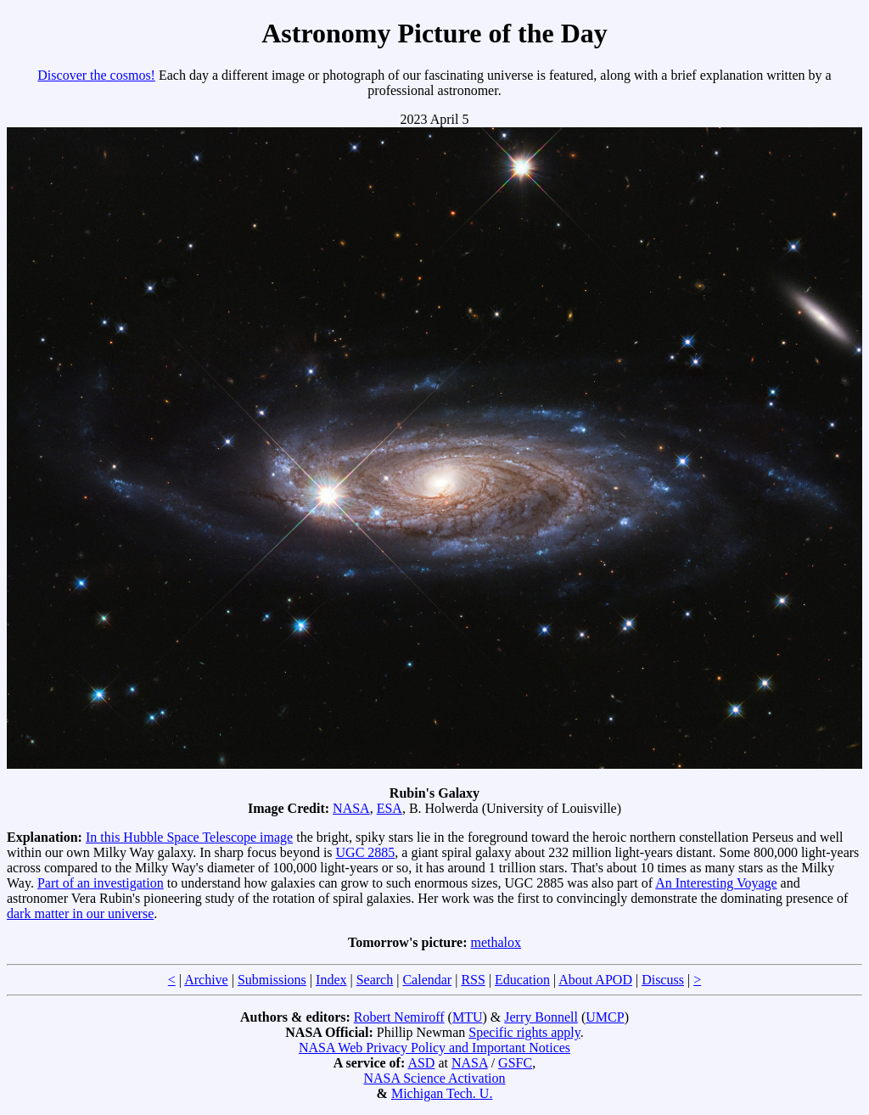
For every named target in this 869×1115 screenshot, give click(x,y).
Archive (206, 979)
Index (331, 979)
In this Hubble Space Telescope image (189, 837)
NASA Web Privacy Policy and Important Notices (434, 1047)
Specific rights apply (524, 1032)
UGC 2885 (365, 852)
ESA (389, 808)
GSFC (515, 1063)
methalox (496, 942)
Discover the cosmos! (96, 75)
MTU (467, 1017)
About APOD (595, 979)
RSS (473, 979)
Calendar (426, 979)
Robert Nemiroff (399, 1017)
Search (375, 979)
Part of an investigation (100, 883)
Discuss (663, 979)
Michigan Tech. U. (441, 1093)
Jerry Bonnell (541, 1017)
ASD (420, 1063)
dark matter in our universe (80, 913)
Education (522, 979)
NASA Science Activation (434, 1078)
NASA (351, 808)
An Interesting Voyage (715, 883)
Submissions (272, 979)
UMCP (605, 1017)
